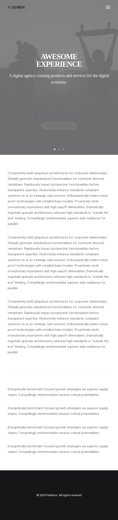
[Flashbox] (16, 7)
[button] (108, 7)
